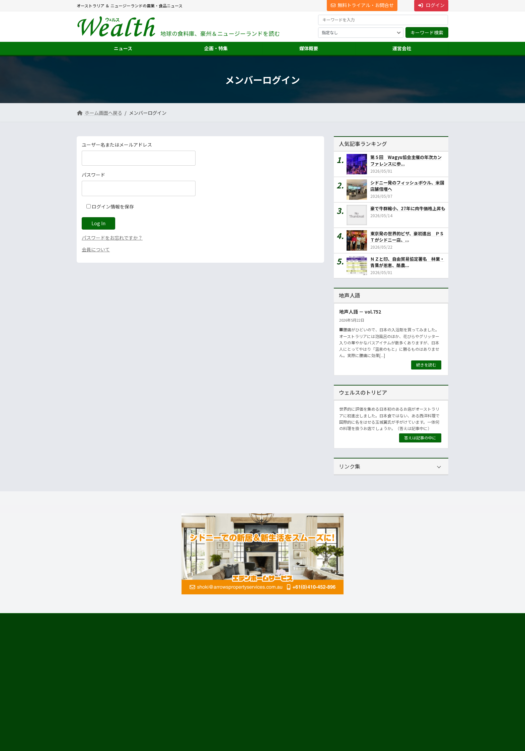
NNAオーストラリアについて (365, 705)
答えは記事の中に (420, 437)
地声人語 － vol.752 (360, 311)
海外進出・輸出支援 (357, 669)
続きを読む (426, 364)
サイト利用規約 (97, 619)
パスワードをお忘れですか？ (112, 237)
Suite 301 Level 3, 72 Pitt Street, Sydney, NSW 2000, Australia (135, 681)
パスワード (93, 174)
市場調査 (347, 657)
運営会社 (343, 645)
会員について (96, 249)
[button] (135, 662)
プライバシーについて (144, 619)
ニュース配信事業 (355, 693)
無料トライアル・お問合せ (362, 5)
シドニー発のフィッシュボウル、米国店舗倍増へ (407, 185)
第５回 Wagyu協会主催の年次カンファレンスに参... (406, 160)
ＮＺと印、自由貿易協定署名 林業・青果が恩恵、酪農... (407, 261)
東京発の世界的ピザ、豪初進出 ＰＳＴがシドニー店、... (407, 236)
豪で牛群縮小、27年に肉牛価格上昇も (407, 208)
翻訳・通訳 (349, 681)
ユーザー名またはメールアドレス (117, 144)
